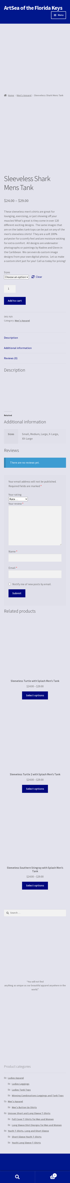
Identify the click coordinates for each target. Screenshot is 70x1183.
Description (11, 337)
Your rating (15, 494)
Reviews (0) (10, 358)
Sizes (7, 272)
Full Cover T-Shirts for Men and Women (33, 1119)
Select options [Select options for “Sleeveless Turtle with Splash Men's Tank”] (35, 695)
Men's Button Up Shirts (24, 1107)
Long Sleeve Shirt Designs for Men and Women (37, 1125)
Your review (16, 503)
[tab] (35, 338)
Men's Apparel (24, 95)
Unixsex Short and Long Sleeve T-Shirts (29, 1113)
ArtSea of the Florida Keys (33, 7)
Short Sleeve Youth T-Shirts (27, 1136)
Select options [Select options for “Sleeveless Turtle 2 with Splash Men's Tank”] (35, 788)
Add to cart (15, 300)
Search (17, 1177)
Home (11, 95)
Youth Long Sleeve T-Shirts (26, 1142)
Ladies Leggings (20, 1083)
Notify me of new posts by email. (31, 584)
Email (13, 567)
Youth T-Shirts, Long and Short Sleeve (28, 1130)
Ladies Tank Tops (21, 1089)
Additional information (18, 348)
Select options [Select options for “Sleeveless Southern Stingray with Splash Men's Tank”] (35, 885)
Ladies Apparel (16, 1078)
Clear (39, 276)
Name (13, 551)
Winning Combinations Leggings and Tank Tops (38, 1095)
